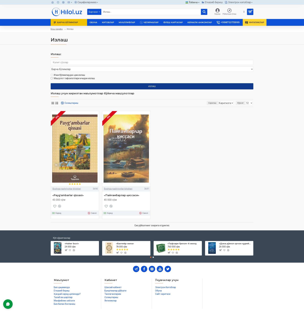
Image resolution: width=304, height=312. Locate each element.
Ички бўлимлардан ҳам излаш (68, 69)
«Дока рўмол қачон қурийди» (235, 237)
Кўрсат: (241, 97)
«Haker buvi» (72, 237)
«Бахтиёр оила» (125, 237)
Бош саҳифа (57, 29)
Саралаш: (195, 97)
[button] (150, 251)
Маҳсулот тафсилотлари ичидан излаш (73, 72)
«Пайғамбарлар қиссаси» (121, 189)
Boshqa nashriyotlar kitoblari (67, 182)
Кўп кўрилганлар (61, 232)
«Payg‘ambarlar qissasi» (68, 189)
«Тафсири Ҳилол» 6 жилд (182, 237)
